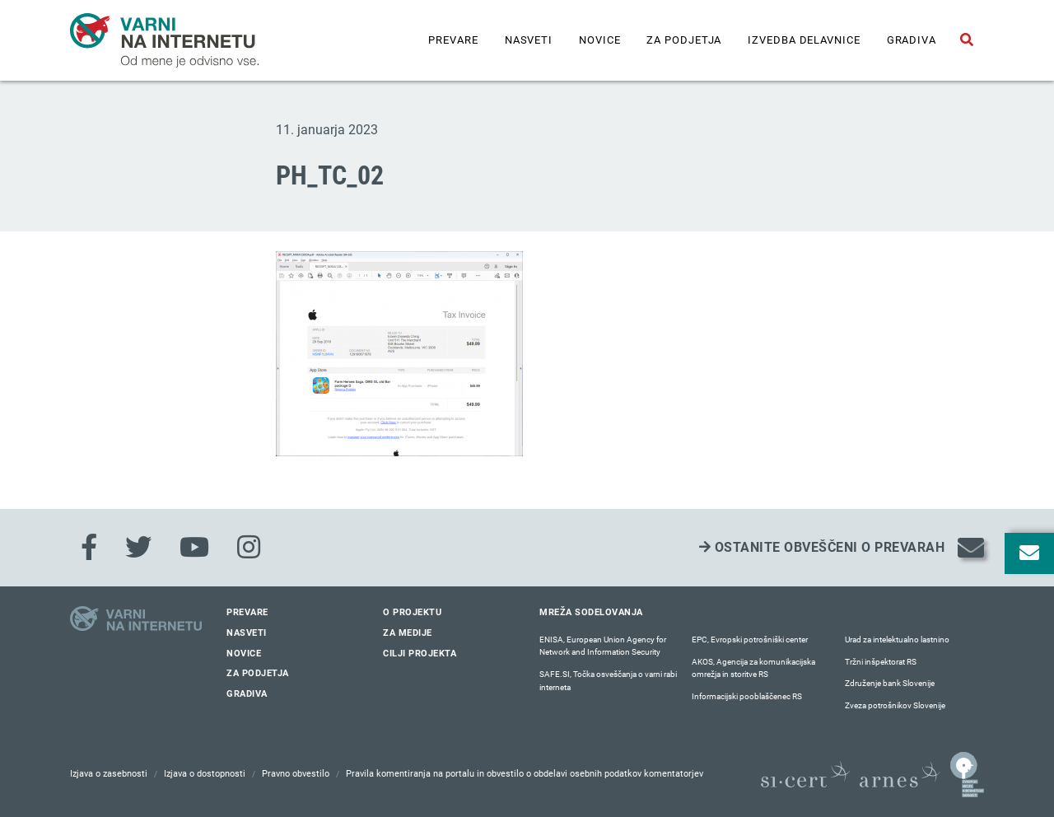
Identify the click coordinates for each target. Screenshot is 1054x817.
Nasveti (529, 40)
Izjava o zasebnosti (108, 773)
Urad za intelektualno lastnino (897, 639)
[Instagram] (248, 547)
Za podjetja (683, 40)
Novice (599, 40)
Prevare (453, 40)
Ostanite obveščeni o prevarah (822, 547)
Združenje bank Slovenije (890, 683)
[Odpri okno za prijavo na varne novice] (1029, 553)
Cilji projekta (419, 653)
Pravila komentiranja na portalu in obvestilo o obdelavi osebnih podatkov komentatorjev (524, 773)
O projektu (412, 612)
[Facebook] (89, 547)
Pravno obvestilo (295, 773)
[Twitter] (138, 547)
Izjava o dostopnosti (204, 773)
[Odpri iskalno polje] (966, 40)
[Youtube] (194, 547)
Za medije (407, 633)
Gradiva (911, 40)
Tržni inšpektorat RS (880, 661)
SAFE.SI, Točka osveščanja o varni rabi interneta (608, 681)
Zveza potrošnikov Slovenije (895, 705)
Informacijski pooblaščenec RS (747, 696)
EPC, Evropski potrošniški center (750, 639)
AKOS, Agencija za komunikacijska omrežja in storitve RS (753, 668)
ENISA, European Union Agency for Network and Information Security (602, 646)
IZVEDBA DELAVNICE (804, 40)
